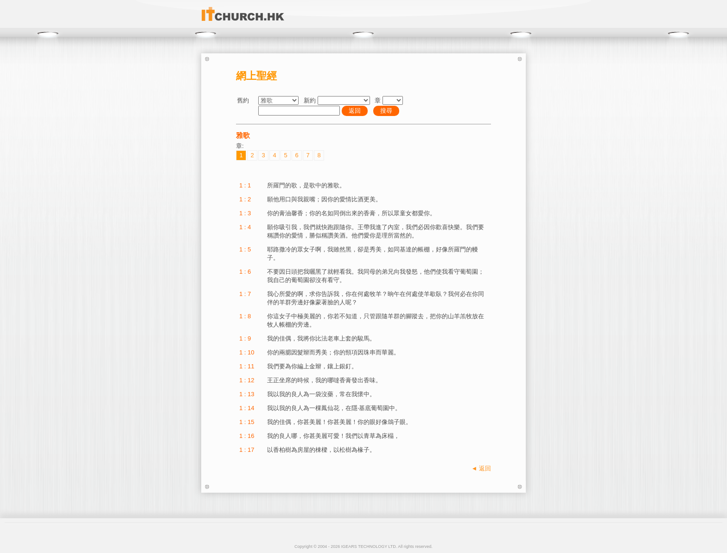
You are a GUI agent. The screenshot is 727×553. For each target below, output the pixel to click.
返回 (355, 110)
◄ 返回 (481, 468)
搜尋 (386, 110)
